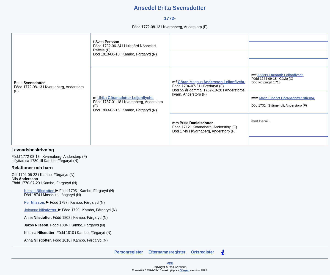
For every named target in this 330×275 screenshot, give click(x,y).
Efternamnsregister (166, 252)
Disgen (185, 270)
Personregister (128, 252)
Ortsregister (202, 252)
